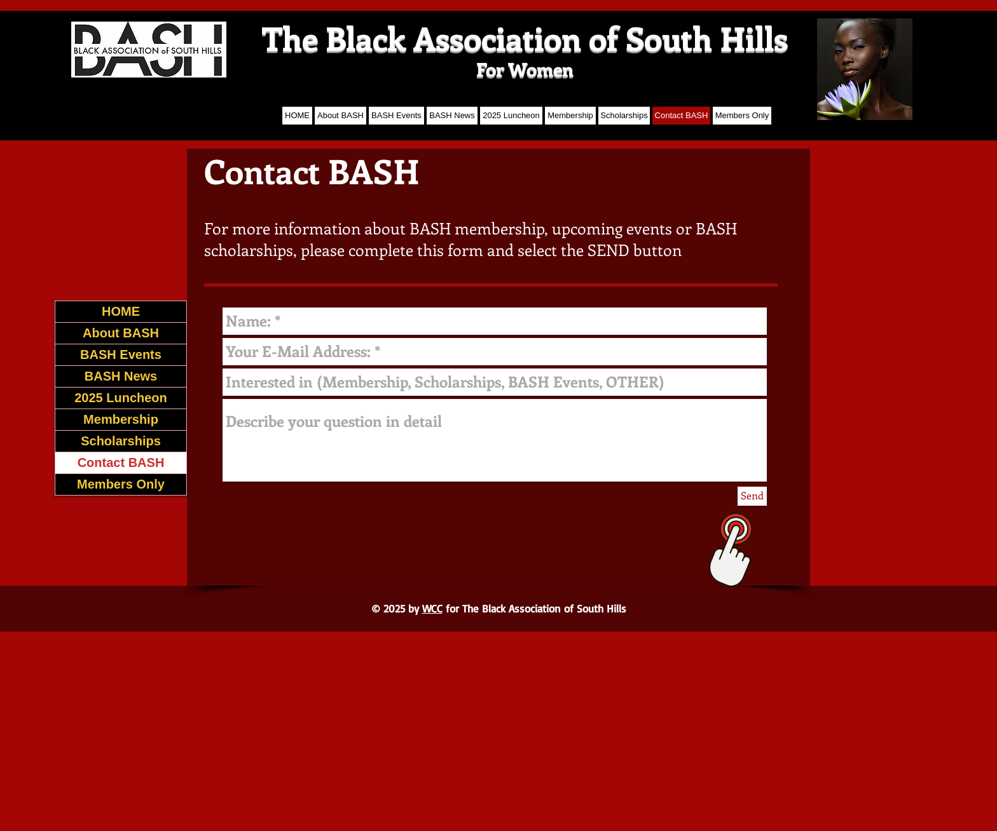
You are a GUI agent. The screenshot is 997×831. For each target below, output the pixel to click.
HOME (121, 311)
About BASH (121, 333)
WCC (432, 608)
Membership (120, 419)
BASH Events (121, 354)
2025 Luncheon (120, 398)
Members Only (121, 484)
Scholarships (121, 441)
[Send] (752, 496)
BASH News (121, 376)
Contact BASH (121, 463)
